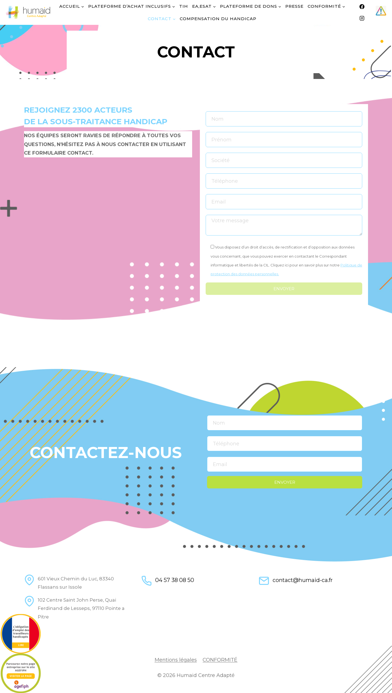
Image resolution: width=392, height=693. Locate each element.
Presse (294, 6)
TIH (183, 6)
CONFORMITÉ (220, 660)
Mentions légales (176, 660)
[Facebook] (362, 7)
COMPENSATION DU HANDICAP (218, 18)
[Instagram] (362, 18)
